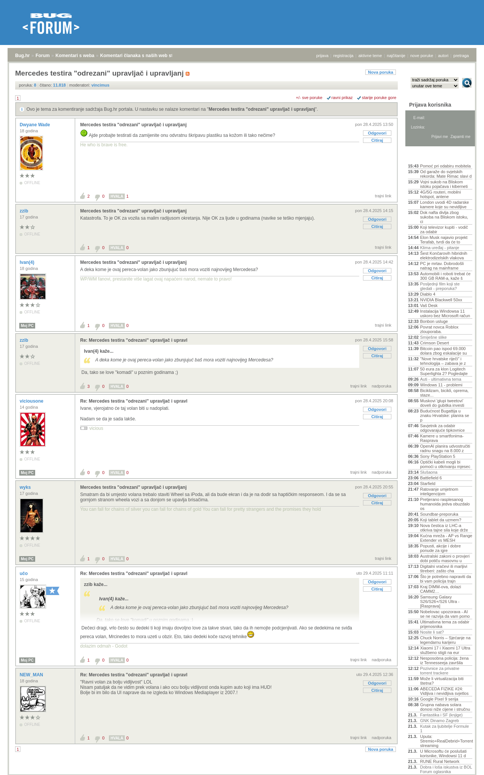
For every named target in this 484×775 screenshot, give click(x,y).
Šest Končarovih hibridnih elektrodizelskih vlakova (443, 255)
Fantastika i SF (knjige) (441, 715)
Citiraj (377, 140)
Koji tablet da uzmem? (440, 520)
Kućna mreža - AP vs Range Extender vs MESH (446, 537)
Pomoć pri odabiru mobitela (445, 166)
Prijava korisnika (430, 105)
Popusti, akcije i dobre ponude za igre (440, 548)
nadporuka (381, 386)
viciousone (32, 401)
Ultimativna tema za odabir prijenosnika (444, 624)
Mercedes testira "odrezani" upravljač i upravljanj (262, 109)
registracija (344, 55)
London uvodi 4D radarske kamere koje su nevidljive (444, 204)
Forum (43, 55)
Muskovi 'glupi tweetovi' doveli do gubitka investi (442, 403)
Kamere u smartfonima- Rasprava (442, 438)
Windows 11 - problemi (441, 385)
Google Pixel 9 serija (439, 699)
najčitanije (396, 55)
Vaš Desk (428, 305)
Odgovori (377, 133)
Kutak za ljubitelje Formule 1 (444, 728)
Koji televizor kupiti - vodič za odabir (444, 229)
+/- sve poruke (309, 97)
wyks (26, 487)
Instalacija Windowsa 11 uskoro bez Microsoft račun (445, 313)
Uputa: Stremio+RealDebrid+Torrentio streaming (446, 741)
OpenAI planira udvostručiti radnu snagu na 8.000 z (445, 448)
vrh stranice (463, 764)
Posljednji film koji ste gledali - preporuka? (440, 286)
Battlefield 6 (431, 478)
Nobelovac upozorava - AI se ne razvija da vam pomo (445, 613)
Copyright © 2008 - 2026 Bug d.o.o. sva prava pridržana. (242, 772)
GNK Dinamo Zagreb (439, 720)
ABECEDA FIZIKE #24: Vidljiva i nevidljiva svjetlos (444, 691)
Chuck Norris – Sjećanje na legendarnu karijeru (445, 640)
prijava (322, 55)
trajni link (383, 196)
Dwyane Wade (35, 124)
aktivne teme (370, 55)
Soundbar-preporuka (439, 514)
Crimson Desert (434, 343)
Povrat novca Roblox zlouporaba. (439, 329)
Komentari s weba (75, 55)
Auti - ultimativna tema (440, 379)
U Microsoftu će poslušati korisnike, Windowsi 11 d (443, 753)
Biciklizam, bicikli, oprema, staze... (444, 392)
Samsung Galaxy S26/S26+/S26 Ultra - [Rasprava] (439, 601)
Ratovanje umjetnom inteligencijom (439, 491)
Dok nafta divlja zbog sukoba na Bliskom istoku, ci (444, 217)
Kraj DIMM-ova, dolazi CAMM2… (440, 589)
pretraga (461, 55)
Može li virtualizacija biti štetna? (442, 680)
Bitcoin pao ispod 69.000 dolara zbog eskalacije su (443, 350)
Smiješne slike (433, 337)
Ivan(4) (28, 262)
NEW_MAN (32, 674)
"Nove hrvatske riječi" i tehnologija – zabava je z (443, 361)
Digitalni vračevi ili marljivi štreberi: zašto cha (443, 568)
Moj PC (27, 326)
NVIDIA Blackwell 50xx (441, 300)
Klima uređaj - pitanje (439, 247)
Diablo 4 (427, 294)
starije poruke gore (379, 97)
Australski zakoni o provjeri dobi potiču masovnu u (445, 558)
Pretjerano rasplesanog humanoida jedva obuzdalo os (445, 504)
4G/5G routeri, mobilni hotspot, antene (440, 194)
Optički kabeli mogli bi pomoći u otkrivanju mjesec (445, 464)
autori (443, 55)
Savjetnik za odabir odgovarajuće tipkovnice (442, 427)
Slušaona (428, 472)
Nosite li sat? (432, 632)
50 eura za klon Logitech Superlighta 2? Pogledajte (444, 371)
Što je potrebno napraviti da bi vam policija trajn (445, 578)
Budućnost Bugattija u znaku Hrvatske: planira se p (444, 415)
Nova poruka (380, 72)
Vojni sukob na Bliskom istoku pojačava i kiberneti (444, 184)
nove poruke (421, 55)
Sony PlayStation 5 (437, 456)
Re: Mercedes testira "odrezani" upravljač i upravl (133, 340)
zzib (24, 211)
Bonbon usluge (434, 321)
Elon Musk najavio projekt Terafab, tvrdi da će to (443, 239)
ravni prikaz (342, 97)
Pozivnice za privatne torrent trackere (439, 670)
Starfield (427, 483)
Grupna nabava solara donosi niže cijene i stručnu (445, 706)
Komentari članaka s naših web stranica (143, 55)
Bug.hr (22, 55)
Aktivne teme (425, 156)
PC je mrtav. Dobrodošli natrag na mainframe (442, 265)
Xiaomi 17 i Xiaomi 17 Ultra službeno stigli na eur (445, 650)
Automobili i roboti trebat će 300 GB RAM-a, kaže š (445, 276)
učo (24, 573)
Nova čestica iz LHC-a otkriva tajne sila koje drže (444, 527)
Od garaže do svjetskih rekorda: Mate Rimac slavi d (446, 173)
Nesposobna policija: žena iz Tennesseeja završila (444, 660)
